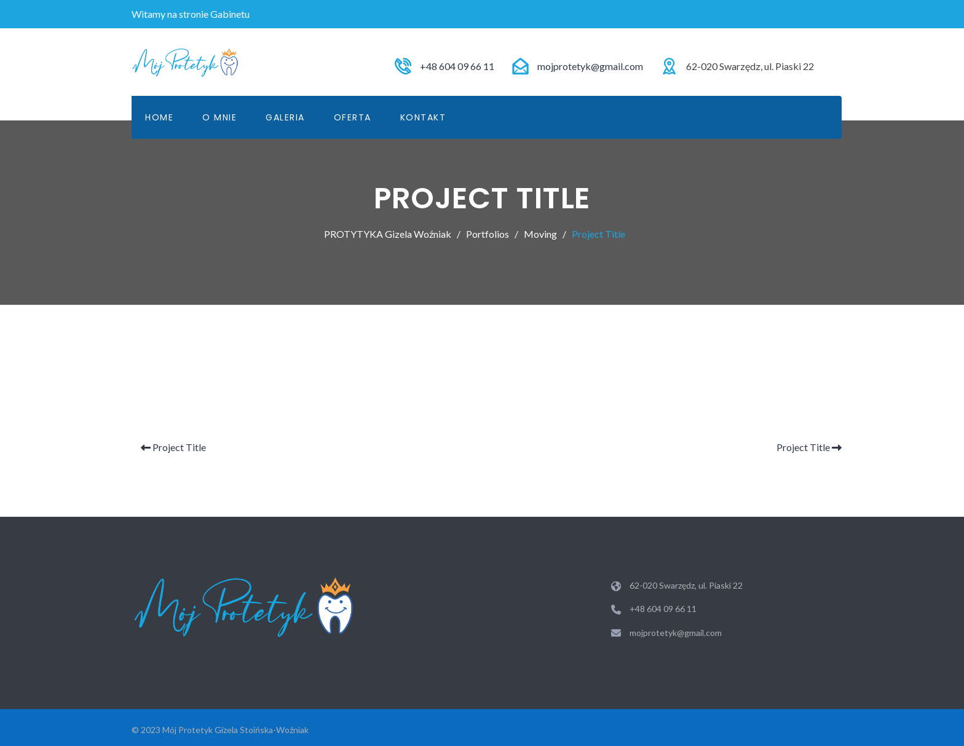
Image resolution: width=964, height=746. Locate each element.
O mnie (219, 117)
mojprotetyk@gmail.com (590, 66)
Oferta (352, 117)
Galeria (285, 117)
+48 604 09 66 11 (457, 66)
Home (159, 117)
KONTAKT (423, 117)
